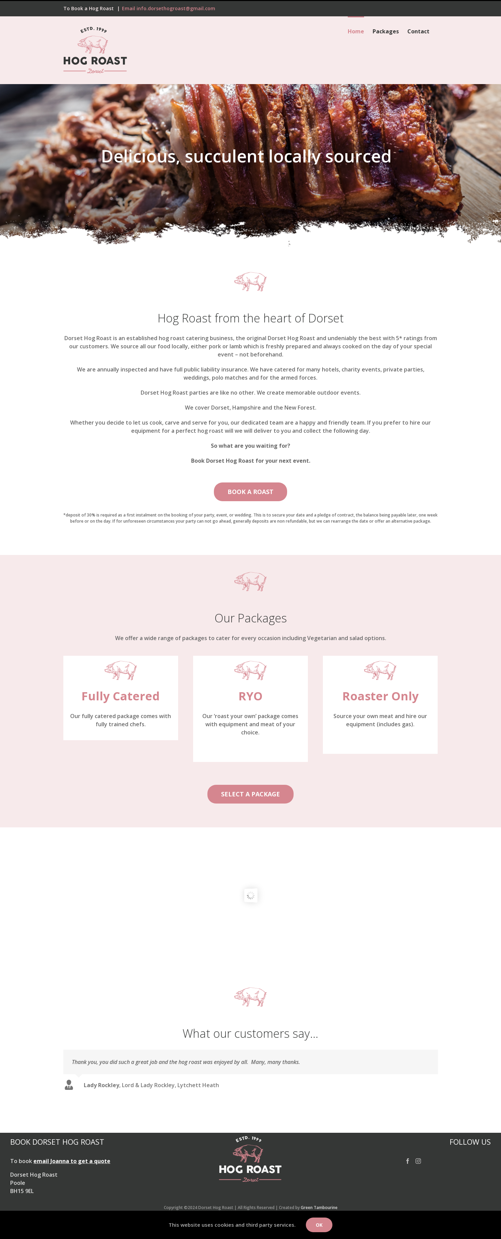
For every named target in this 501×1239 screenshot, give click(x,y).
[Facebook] (407, 1159)
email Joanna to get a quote (71, 1159)
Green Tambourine (319, 1206)
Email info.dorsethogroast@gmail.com (168, 8)
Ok (319, 1225)
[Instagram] (418, 1159)
